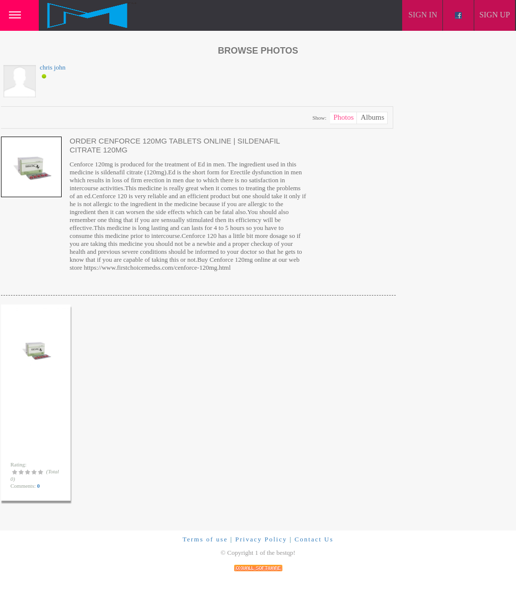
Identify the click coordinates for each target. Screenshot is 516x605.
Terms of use (205, 539)
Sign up (494, 14)
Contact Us (314, 539)
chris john (53, 67)
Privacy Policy (261, 539)
